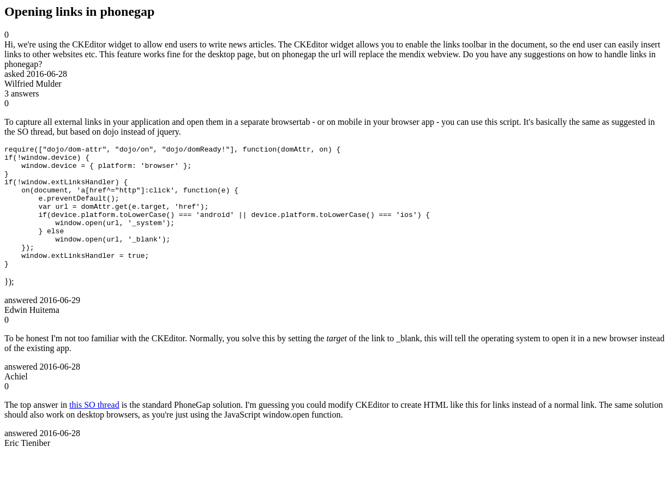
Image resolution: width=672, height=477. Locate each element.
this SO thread (94, 429)
